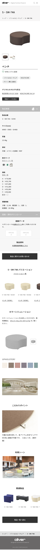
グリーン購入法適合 (10, 82)
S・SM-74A (28, 18)
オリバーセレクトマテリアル (20, 321)
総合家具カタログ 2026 (10, 93)
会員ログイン (17, 224)
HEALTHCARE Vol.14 (27, 93)
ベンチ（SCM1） (7, 301)
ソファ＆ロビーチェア (15, 18)
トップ (4, 18)
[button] (36, 108)
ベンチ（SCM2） (23, 301)
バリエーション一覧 (20, 274)
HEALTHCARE (25, 78)
